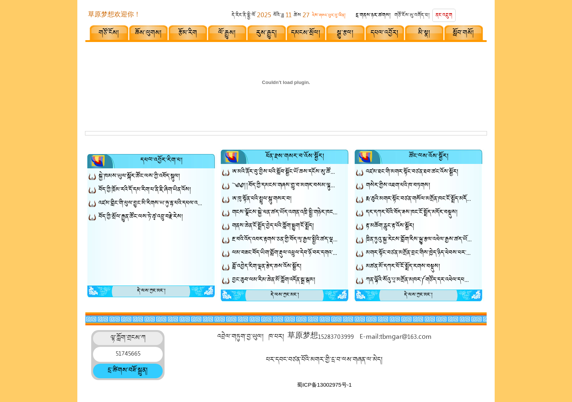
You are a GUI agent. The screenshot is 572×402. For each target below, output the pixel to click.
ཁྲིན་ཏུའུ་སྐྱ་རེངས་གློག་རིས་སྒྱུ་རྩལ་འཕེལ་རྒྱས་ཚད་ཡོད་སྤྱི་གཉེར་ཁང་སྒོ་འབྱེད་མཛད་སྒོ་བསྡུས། (419, 240)
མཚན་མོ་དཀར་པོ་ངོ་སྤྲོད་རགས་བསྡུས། (403, 267)
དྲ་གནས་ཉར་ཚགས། (373, 16)
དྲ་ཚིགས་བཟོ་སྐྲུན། (128, 371)
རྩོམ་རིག (187, 33)
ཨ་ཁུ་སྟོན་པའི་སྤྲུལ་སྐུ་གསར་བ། (262, 200)
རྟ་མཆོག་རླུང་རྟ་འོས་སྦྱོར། (390, 227)
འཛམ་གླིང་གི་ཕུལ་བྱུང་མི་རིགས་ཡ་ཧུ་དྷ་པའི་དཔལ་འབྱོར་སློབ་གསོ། (151, 204)
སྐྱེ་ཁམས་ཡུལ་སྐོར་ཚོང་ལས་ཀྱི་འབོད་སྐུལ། (139, 177)
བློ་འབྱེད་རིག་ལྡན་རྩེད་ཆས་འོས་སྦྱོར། (267, 267)
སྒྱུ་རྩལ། (345, 33)
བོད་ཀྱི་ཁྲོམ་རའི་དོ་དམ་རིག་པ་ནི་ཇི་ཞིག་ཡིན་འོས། (145, 190)
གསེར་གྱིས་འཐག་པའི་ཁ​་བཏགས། (398, 186)
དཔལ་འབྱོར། (385, 33)
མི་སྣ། (424, 33)
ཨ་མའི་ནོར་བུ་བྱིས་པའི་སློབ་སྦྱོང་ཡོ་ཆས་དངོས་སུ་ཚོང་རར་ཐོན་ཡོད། (285, 172)
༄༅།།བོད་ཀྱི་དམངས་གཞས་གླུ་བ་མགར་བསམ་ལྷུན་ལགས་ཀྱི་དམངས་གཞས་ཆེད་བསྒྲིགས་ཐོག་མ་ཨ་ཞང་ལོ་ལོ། (285, 186)
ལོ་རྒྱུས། (227, 33)
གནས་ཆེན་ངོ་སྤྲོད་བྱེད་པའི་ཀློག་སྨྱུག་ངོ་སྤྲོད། (273, 227)
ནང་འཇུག (444, 16)
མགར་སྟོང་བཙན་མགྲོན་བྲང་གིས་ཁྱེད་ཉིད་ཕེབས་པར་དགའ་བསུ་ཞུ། (419, 254)
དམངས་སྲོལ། (306, 33)
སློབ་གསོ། (463, 33)
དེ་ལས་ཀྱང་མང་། (151, 291)
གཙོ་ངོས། (108, 33)
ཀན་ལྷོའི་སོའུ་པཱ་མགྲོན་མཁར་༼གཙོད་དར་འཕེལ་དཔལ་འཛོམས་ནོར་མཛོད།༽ (419, 281)
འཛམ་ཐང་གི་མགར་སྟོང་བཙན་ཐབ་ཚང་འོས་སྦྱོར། (412, 172)
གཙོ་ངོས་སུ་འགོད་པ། (412, 16)
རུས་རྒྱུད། (266, 33)
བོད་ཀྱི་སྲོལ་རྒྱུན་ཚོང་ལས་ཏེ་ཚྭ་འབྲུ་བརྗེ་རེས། (140, 217)
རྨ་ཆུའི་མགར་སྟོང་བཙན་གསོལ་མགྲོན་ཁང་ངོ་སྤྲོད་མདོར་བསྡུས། (419, 200)
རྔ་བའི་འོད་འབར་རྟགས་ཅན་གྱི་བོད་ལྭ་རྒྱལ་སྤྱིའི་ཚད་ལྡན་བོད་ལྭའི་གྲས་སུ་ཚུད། (285, 240)
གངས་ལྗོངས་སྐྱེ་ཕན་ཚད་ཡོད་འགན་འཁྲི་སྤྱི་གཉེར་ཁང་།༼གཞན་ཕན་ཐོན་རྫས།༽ (285, 213)
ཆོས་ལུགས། (148, 33)
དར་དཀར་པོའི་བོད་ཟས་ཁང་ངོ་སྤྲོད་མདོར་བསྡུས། (412, 213)
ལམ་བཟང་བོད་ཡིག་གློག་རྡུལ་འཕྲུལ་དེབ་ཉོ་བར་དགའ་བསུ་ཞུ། (285, 254)
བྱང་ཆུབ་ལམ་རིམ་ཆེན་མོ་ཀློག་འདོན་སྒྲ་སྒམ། (274, 281)
